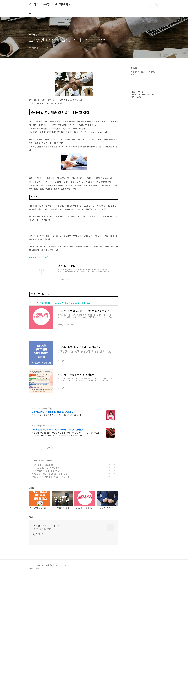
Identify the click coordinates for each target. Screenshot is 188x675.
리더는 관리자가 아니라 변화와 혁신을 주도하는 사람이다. (52, 577)
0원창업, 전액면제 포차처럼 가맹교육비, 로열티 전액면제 (58, 530)
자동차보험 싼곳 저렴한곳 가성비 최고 (45, 565)
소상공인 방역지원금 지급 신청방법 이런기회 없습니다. (51, 574)
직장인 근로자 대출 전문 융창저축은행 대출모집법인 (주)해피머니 (58, 516)
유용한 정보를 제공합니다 (42, 630)
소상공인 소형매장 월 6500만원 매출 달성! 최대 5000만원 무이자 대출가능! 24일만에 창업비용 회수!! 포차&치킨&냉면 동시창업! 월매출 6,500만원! (66, 534)
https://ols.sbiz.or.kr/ (38, 324)
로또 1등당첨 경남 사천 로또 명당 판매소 (46, 568)
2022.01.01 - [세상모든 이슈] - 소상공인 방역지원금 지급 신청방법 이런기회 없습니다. (61, 370)
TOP (157, 667)
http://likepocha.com (40, 527)
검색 (151, 5)
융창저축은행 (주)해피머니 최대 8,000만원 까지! (54, 512)
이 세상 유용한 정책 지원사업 (50, 4)
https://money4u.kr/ (40, 509)
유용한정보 (36, 561)
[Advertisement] (73, 86)
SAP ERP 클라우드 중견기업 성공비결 (45, 571)
